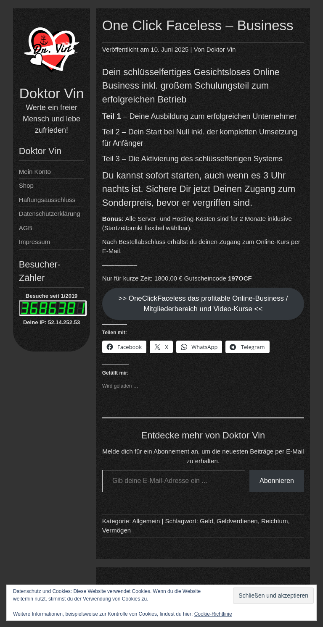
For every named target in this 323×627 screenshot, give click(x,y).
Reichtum (274, 521)
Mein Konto (35, 171)
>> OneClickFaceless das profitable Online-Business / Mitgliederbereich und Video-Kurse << (203, 303)
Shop (26, 185)
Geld (206, 521)
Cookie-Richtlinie (213, 614)
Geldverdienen (237, 521)
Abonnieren (276, 480)
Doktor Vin (51, 93)
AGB (25, 227)
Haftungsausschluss (47, 199)
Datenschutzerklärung (49, 213)
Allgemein (146, 521)
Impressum (34, 241)
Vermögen (116, 530)
